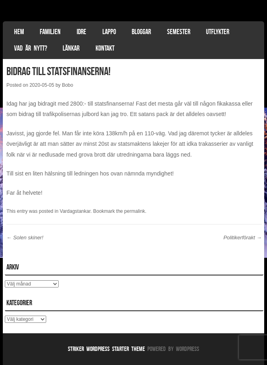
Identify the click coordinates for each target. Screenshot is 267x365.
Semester (178, 32)
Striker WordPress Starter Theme (106, 348)
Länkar (71, 48)
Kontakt (105, 48)
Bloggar (141, 32)
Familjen (50, 32)
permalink (134, 211)
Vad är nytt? (30, 48)
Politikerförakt (242, 237)
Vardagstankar (75, 211)
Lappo (109, 32)
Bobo (67, 85)
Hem (19, 32)
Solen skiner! (24, 237)
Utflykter (217, 32)
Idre (81, 32)
